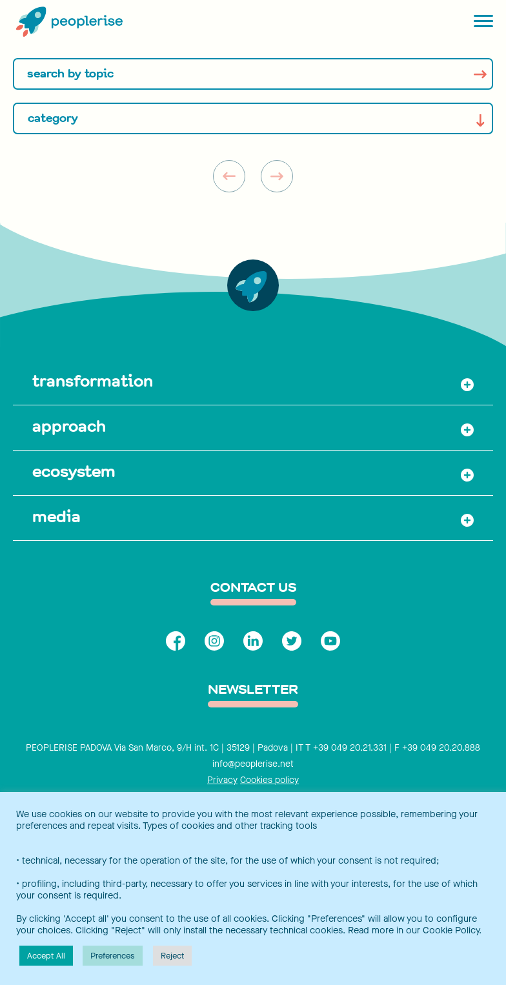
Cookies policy (269, 780)
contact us (253, 588)
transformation (92, 380)
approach (69, 426)
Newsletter (253, 690)
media (56, 516)
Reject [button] (172, 955)
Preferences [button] (112, 955)
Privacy (222, 780)
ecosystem (74, 471)
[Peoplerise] (68, 22)
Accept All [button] (46, 955)
